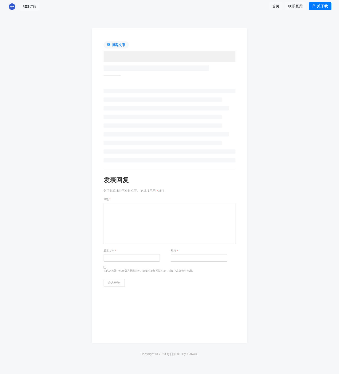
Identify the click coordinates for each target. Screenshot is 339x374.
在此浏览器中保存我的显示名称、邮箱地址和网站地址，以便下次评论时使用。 (149, 270)
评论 (107, 199)
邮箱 (174, 250)
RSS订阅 (29, 7)
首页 (276, 6)
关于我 (320, 6)
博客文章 (116, 45)
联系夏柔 (295, 6)
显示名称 (110, 250)
